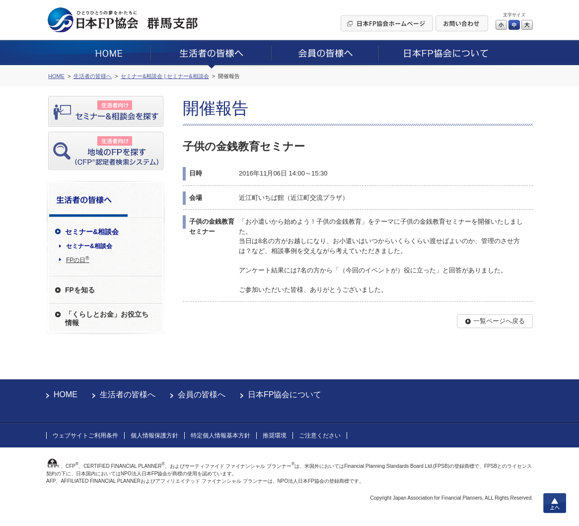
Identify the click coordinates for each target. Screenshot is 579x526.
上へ (555, 503)
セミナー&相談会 (89, 246)
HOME (65, 394)
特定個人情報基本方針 (220, 435)
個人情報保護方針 (154, 435)
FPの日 (77, 259)
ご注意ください (320, 435)
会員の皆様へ (201, 394)
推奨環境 (275, 435)
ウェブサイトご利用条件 (85, 435)
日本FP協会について (284, 394)
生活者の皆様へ (127, 394)
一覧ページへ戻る (499, 321)
